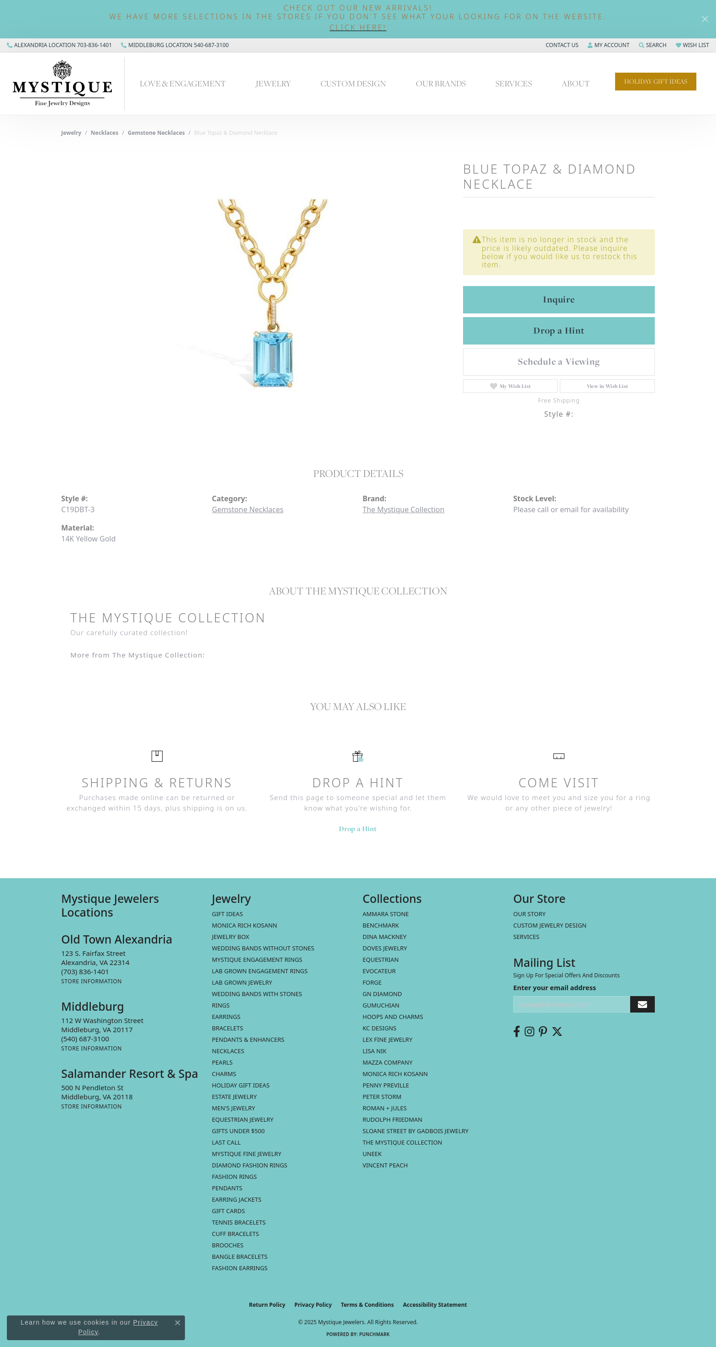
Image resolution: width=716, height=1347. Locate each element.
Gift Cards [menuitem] (228, 1211)
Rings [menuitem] (221, 1005)
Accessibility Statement (435, 1305)
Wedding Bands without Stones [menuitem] (263, 948)
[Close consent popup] (177, 1323)
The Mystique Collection (403, 509)
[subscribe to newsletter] (642, 1004)
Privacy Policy (313, 1305)
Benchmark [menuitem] (381, 925)
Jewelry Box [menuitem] (230, 937)
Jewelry (273, 83)
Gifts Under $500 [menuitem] (238, 1131)
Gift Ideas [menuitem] (227, 914)
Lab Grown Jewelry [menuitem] (242, 982)
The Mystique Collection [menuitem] (402, 1142)
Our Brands (441, 83)
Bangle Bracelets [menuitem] (240, 1256)
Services (513, 83)
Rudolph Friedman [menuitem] (392, 1119)
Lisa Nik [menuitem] (374, 1051)
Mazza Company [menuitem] (387, 1062)
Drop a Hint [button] (558, 330)
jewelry (71, 133)
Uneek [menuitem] (372, 1154)
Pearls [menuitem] (222, 1062)
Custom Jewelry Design (550, 925)
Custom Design (353, 83)
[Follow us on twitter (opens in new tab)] (557, 1031)
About (576, 83)
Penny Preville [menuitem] (386, 1085)
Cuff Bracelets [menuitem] (235, 1234)
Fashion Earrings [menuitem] (240, 1268)
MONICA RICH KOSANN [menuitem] (244, 925)
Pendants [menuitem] (227, 1188)
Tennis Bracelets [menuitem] (239, 1222)
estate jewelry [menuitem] (234, 1096)
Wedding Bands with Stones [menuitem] (257, 994)
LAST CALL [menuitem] (226, 1142)
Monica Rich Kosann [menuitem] (395, 1074)
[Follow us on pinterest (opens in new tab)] (543, 1031)
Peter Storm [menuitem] (382, 1096)
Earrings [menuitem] (226, 1017)
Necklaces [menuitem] (228, 1051)
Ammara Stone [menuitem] (386, 914)
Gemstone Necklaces (156, 133)
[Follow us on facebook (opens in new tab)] (516, 1031)
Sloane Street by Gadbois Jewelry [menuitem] (416, 1131)
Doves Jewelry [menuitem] (385, 948)
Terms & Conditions (367, 1305)
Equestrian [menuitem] (381, 959)
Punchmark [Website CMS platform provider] (374, 1334)
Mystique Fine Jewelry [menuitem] (246, 1154)
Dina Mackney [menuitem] (384, 937)
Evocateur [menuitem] (379, 971)
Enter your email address (554, 987)
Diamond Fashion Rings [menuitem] (249, 1165)
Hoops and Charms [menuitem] (393, 1017)
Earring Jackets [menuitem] (236, 1199)
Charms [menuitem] (224, 1074)
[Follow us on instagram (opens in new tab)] (529, 1031)
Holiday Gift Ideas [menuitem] (240, 1085)
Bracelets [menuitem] (227, 1028)
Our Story (529, 914)
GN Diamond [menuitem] (382, 994)
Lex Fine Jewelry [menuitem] (387, 1039)
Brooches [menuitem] (227, 1245)
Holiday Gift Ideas (655, 81)
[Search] (653, 45)
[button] (358, 27)
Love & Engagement (183, 83)
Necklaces (105, 133)
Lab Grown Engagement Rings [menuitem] (260, 971)
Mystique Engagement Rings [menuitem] (257, 959)
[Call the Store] (85, 971)
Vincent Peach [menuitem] (385, 1165)
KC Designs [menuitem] (379, 1028)
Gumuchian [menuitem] (381, 1005)
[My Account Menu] (609, 45)
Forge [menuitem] (372, 982)
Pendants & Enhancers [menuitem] (248, 1039)
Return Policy (267, 1305)
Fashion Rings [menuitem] (234, 1176)
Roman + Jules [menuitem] (385, 1108)
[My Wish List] (692, 45)
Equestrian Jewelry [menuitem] (243, 1119)
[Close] (705, 19)
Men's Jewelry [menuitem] (233, 1108)
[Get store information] (91, 981)
